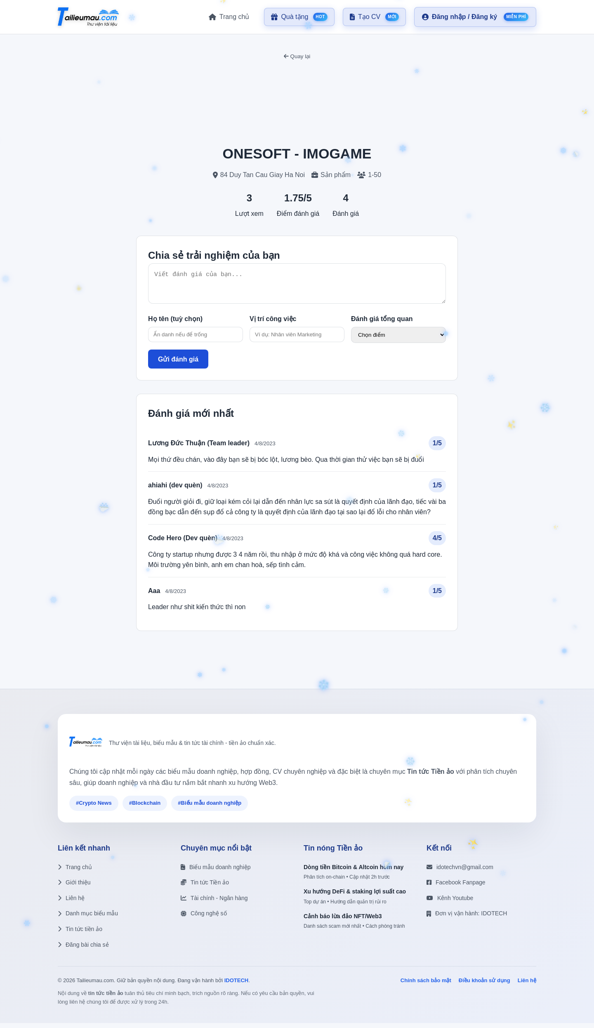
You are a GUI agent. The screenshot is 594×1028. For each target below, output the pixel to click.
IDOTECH (236, 985)
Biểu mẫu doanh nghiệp (216, 872)
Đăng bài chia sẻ (83, 949)
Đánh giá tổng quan (382, 323)
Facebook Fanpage (456, 887)
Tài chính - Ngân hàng (214, 903)
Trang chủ (75, 872)
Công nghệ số (204, 918)
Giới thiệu (74, 887)
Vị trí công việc (273, 323)
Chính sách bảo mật (426, 985)
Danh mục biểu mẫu (88, 918)
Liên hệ (71, 903)
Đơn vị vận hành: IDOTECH (467, 918)
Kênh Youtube (450, 903)
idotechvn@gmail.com (460, 872)
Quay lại (297, 56)
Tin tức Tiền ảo (205, 887)
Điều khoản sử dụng (484, 985)
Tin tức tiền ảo (80, 934)
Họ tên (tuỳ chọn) (175, 323)
